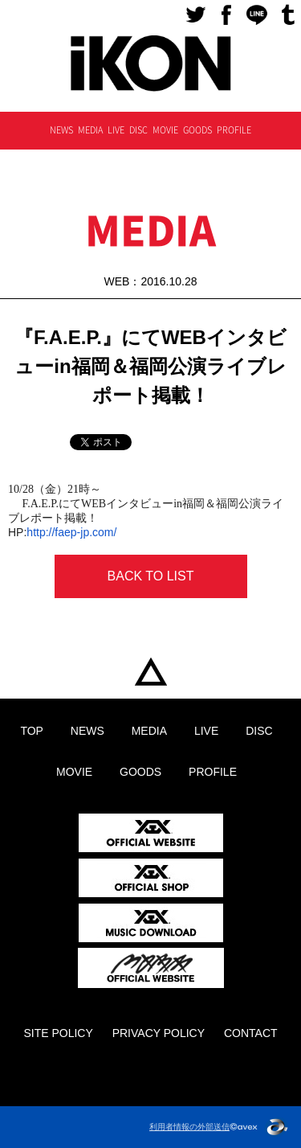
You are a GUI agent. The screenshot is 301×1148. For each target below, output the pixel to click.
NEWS (61, 130)
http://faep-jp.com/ (71, 532)
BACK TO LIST (151, 576)
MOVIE (165, 130)
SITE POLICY (57, 1033)
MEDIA (90, 130)
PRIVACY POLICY (158, 1033)
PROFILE (234, 130)
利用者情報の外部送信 (189, 1126)
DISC (138, 130)
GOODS (197, 130)
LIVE (116, 130)
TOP (150, 672)
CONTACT (251, 1033)
